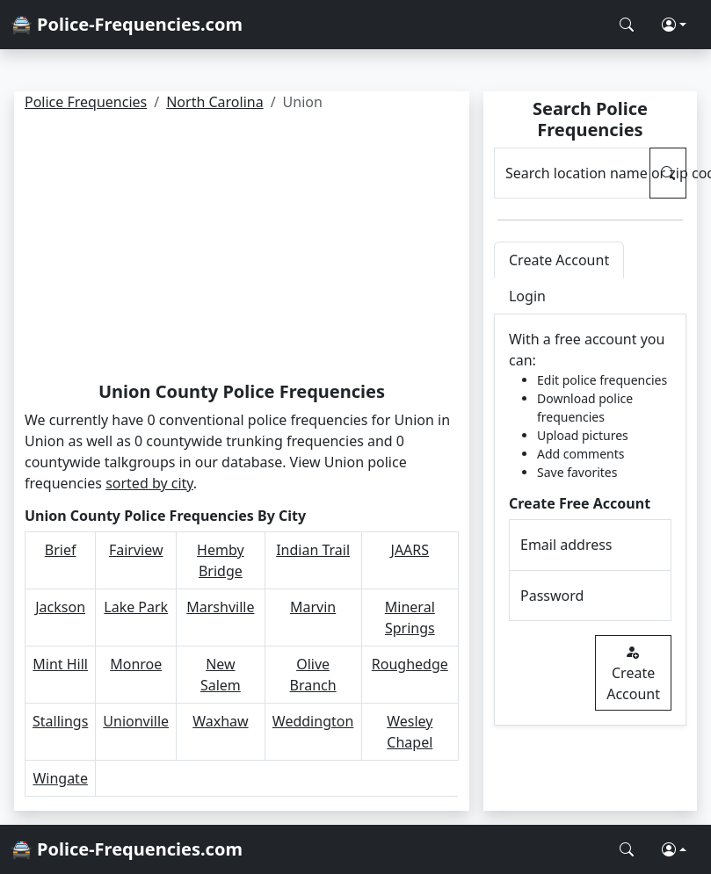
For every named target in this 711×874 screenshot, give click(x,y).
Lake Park (136, 607)
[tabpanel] (590, 520)
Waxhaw (220, 721)
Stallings (60, 721)
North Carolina (214, 102)
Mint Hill (60, 664)
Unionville (136, 721)
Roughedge (410, 664)
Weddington (312, 721)
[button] (674, 24)
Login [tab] (527, 296)
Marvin (313, 607)
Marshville (220, 607)
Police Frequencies (86, 102)
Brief (60, 550)
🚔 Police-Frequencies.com (127, 24)
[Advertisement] (241, 249)
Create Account (633, 673)
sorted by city (149, 483)
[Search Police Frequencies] (627, 24)
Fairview (136, 550)
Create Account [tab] (559, 260)
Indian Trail (313, 550)
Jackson (60, 607)
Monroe (136, 664)
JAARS (410, 550)
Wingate (60, 778)
